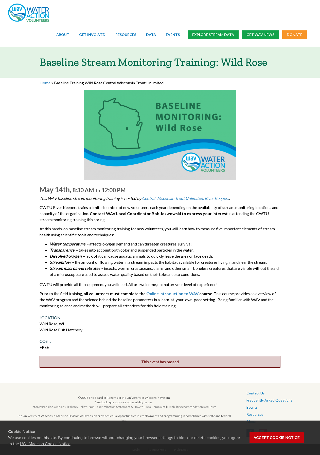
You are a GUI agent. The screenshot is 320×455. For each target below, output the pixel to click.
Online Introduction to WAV (172, 293)
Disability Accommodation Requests (191, 407)
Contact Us (255, 393)
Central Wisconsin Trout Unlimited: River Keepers (185, 198)
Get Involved (92, 35)
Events (173, 35)
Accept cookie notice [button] (277, 437)
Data (151, 35)
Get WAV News (260, 35)
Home (45, 82)
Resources (125, 35)
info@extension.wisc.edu (49, 407)
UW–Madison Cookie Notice (45, 443)
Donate (294, 35)
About (62, 35)
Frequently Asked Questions (269, 400)
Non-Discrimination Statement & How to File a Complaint (127, 407)
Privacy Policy (77, 407)
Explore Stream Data (213, 35)
